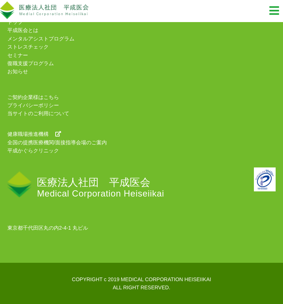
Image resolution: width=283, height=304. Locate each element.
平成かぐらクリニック (33, 150)
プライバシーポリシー (33, 105)
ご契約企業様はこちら (33, 97)
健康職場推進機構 (34, 134)
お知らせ (17, 71)
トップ (15, 22)
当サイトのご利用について (38, 113)
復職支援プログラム (30, 63)
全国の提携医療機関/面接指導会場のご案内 (57, 142)
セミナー (17, 55)
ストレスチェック (28, 47)
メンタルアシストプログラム (40, 39)
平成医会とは (22, 30)
